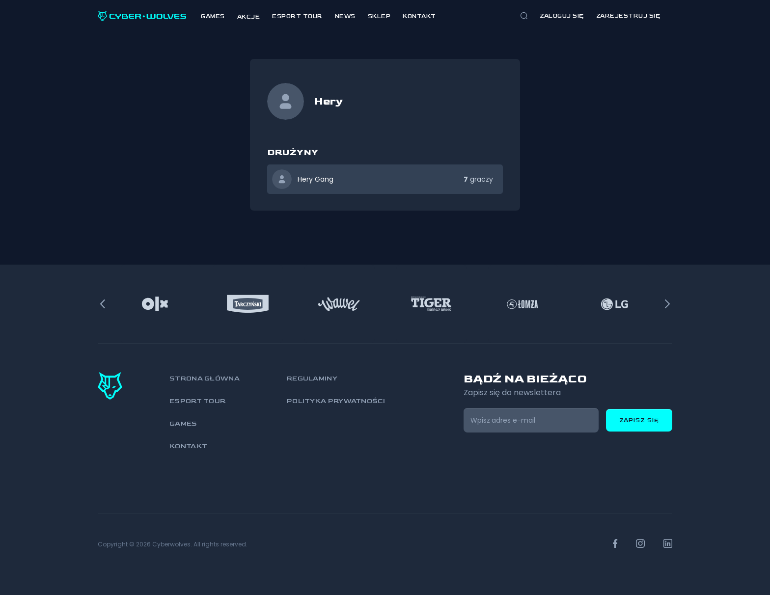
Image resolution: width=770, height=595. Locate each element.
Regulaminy (312, 378)
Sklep (379, 16)
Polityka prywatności (336, 401)
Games (213, 16)
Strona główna (204, 378)
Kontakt (419, 16)
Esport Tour (297, 16)
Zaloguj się (562, 16)
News (345, 16)
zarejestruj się (628, 16)
